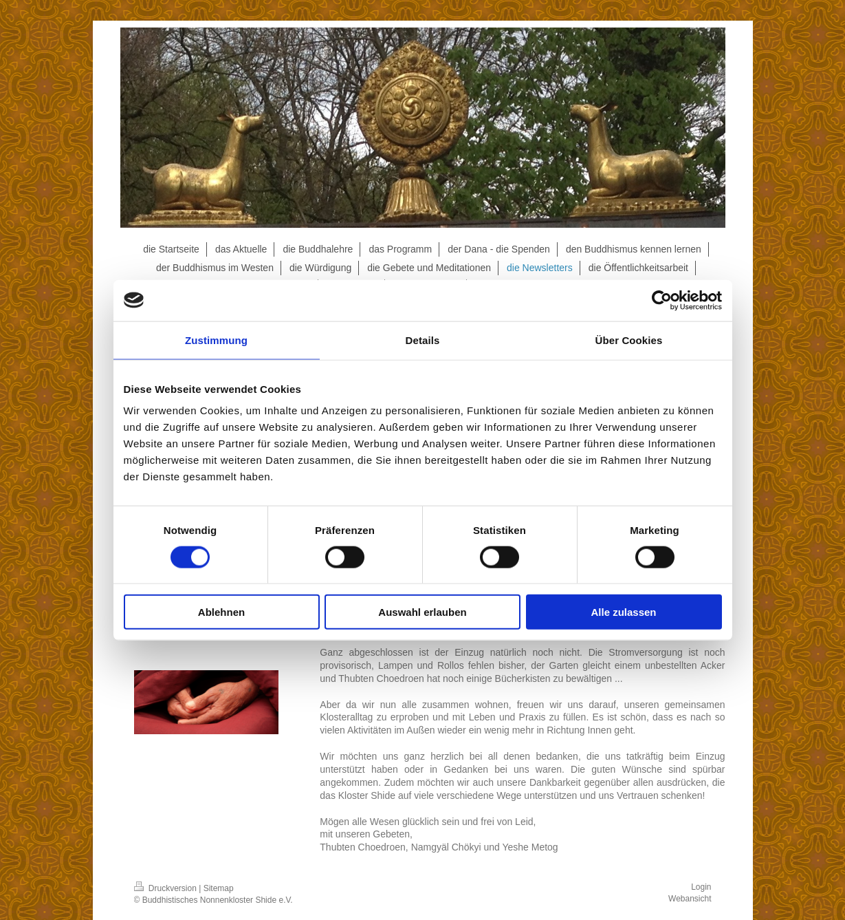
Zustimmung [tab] (216, 339)
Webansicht (689, 898)
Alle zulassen (623, 612)
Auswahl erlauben (422, 612)
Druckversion (166, 888)
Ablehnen (221, 612)
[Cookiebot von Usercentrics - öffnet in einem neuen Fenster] (662, 300)
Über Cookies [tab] (629, 339)
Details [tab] (423, 339)
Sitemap (219, 888)
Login (701, 887)
